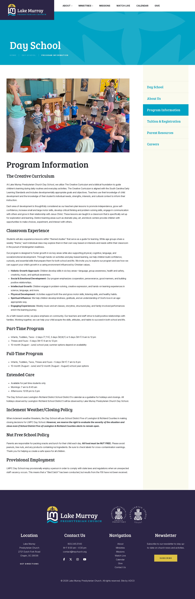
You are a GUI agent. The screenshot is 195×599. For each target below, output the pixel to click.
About (67, 5)
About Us (154, 98)
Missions (104, 5)
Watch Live (123, 5)
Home (13, 55)
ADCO (131, 580)
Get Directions (29, 564)
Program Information (163, 110)
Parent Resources (160, 132)
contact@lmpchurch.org (75, 551)
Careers (153, 144)
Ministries (85, 5)
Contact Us (120, 567)
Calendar (142, 5)
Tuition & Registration (164, 121)
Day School (29, 55)
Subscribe (166, 558)
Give (157, 5)
